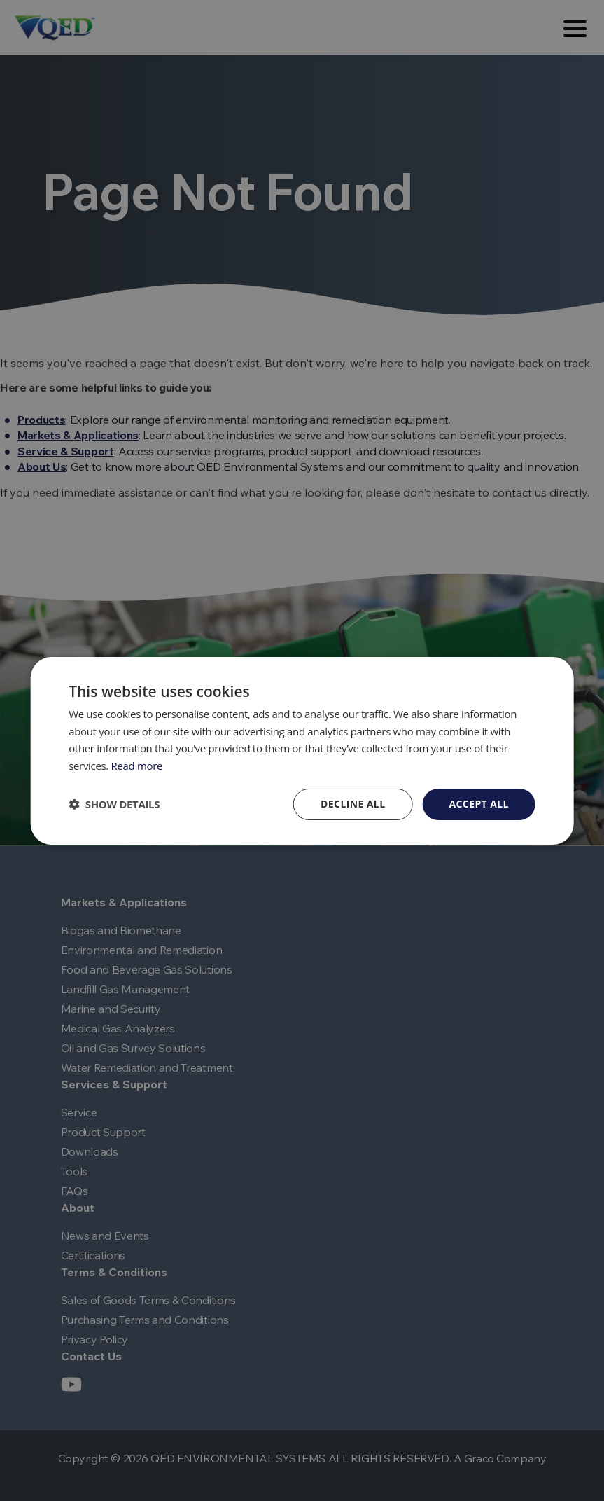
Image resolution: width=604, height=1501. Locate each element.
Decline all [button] (353, 803)
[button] (114, 804)
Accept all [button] (478, 803)
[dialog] (302, 750)
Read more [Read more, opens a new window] (137, 766)
